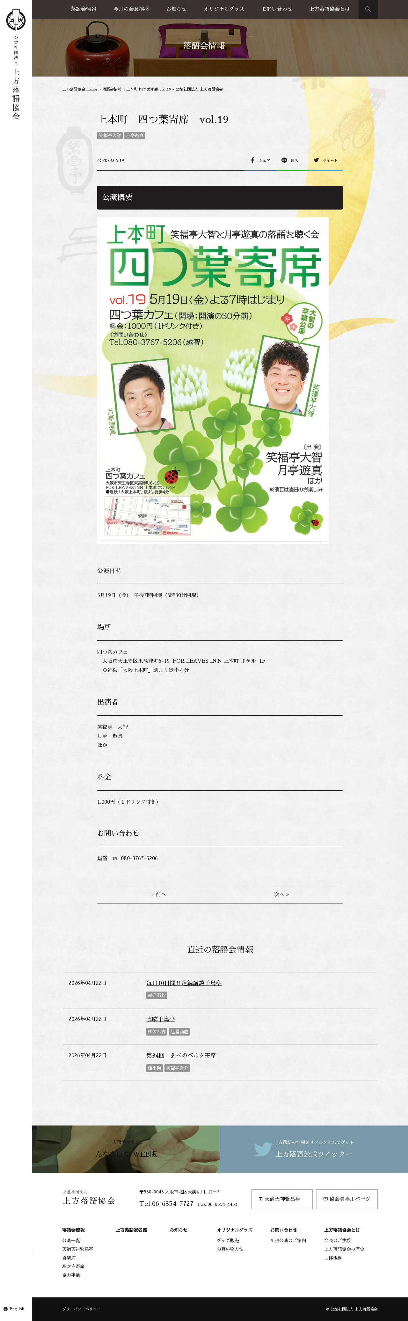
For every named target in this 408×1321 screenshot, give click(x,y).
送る (294, 161)
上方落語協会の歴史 (344, 1249)
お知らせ (176, 9)
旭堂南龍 (179, 1031)
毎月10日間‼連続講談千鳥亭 (184, 983)
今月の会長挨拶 (131, 9)
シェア (264, 161)
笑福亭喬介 (177, 1068)
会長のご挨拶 (337, 1240)
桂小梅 (154, 1068)
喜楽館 (69, 1258)
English (17, 1309)
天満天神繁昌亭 (279, 1199)
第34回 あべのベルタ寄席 (181, 1056)
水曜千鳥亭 (160, 1019)
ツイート (330, 161)
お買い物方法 (230, 1249)
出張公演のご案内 (288, 1240)
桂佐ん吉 (157, 1031)
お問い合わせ (277, 9)
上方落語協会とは (329, 9)
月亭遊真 (135, 135)
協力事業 (71, 1275)
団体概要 (333, 1258)
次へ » (281, 894)
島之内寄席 (73, 1266)
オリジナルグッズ (224, 9)
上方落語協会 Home (80, 89)
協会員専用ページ (346, 1199)
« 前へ (158, 894)
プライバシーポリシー (81, 1309)
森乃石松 (157, 995)
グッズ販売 (228, 1240)
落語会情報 (83, 9)
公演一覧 (71, 1240)
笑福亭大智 (110, 135)
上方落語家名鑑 (131, 1230)
